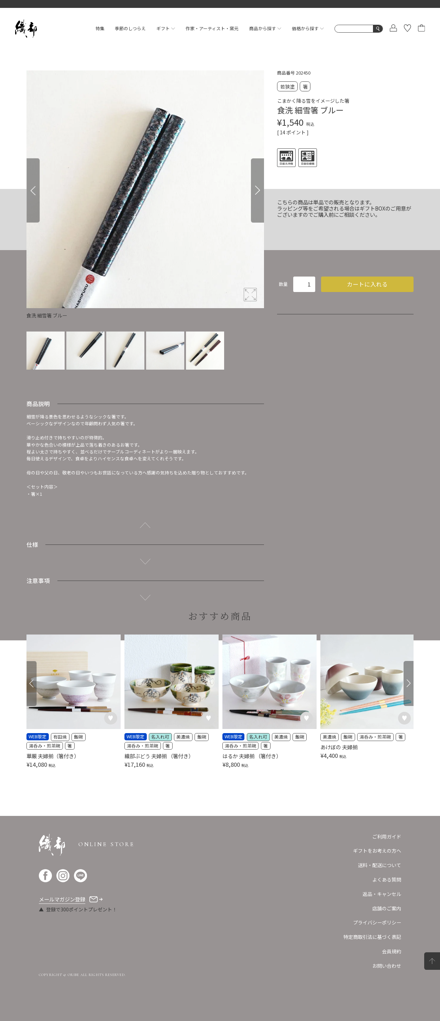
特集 (100, 28)
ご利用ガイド (386, 836)
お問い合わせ (386, 965)
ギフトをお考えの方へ (377, 850)
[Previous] (33, 190)
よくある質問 (386, 879)
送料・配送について (379, 865)
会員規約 (391, 951)
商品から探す (265, 28)
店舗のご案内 (386, 908)
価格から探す (308, 28)
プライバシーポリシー (377, 922)
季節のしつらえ (130, 28)
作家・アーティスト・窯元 (212, 28)
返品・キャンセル (382, 893)
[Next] (257, 190)
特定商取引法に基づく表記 (372, 936)
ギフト (165, 28)
